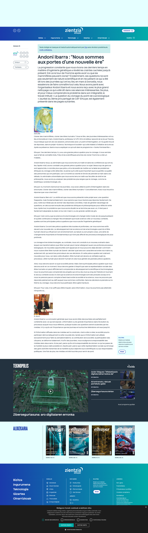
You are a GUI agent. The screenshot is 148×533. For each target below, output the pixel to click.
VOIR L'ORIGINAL (45, 50)
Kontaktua (120, 495)
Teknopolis (21, 365)
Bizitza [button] (42, 38)
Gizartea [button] (88, 38)
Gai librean (75, 492)
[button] (14, 30)
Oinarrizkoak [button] (104, 38)
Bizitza (17, 480)
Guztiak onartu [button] (66, 525)
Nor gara (119, 483)
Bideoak (50, 496)
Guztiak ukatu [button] (82, 525)
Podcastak (51, 499)
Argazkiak (51, 492)
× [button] (146, 507)
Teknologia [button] (73, 38)
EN (21, 56)
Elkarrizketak (52, 486)
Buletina (131, 38)
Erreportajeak (52, 502)
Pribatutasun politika (123, 489)
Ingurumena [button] (57, 38)
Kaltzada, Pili (16, 46)
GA (27, 56)
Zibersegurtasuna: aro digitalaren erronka (43, 414)
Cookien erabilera (123, 492)
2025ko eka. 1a (119, 457)
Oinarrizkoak (22, 498)
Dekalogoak (75, 486)
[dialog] (74, 519)
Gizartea (19, 494)
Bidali (122, 352)
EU (21, 53)
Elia (85, 47)
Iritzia (49, 489)
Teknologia (20, 489)
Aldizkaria (128, 31)
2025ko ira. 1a (95, 457)
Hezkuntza (75, 483)
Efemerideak (76, 489)
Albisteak (51, 483)
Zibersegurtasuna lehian (102, 391)
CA (24, 56)
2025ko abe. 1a (73, 457)
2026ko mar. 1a (50, 457)
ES (24, 53)
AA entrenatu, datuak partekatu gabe (101, 383)
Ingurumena (21, 484)
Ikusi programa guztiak (126, 404)
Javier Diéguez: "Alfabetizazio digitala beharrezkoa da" (104, 373)
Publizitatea (120, 486)
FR (27, 53)
